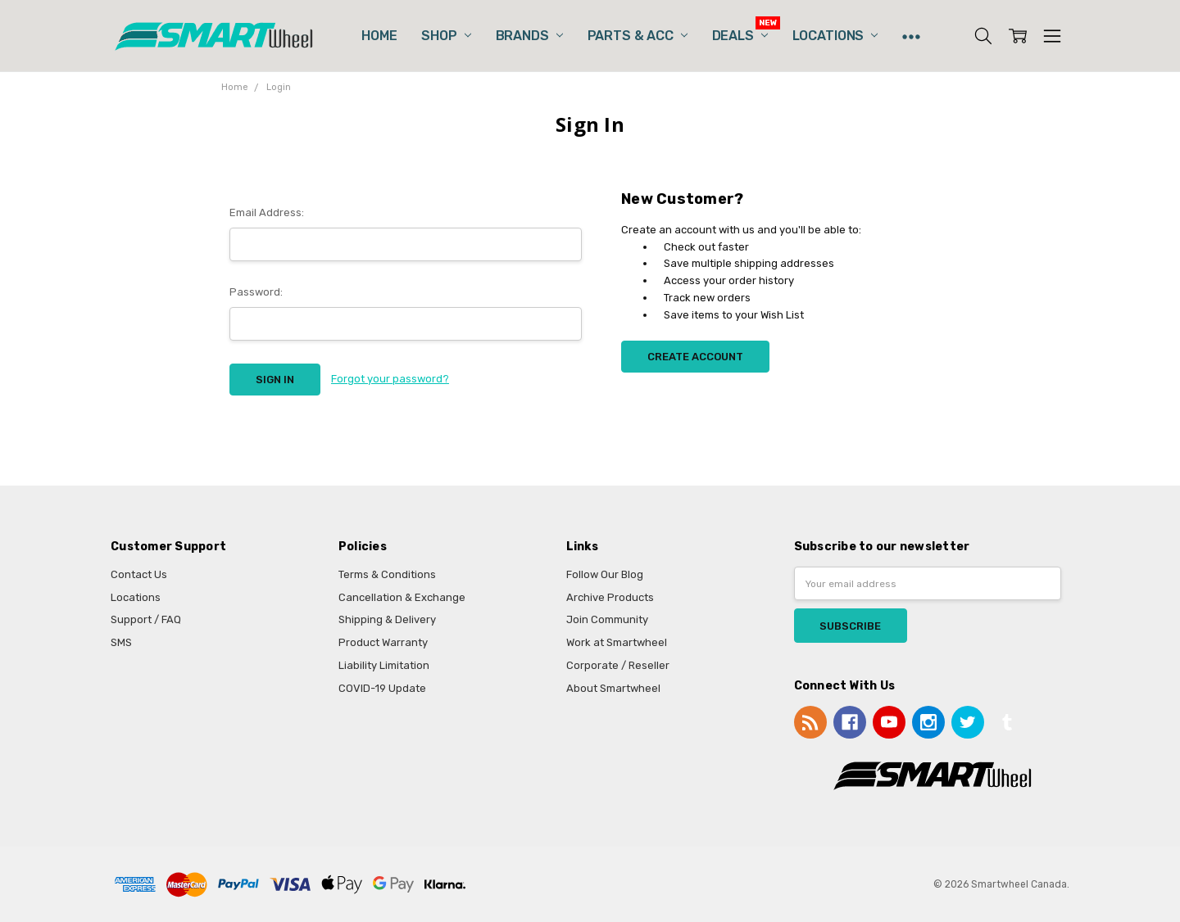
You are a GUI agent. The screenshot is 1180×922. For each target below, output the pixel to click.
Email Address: (266, 212)
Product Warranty (383, 642)
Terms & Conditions (387, 574)
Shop (445, 35)
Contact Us (139, 574)
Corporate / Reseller (617, 665)
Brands (529, 35)
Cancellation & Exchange (401, 597)
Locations (835, 35)
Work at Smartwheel (616, 642)
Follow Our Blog (604, 574)
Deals (740, 35)
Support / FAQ (146, 619)
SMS (121, 642)
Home (379, 35)
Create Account (695, 356)
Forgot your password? (390, 379)
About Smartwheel (613, 688)
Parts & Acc (638, 35)
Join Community (607, 619)
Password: (256, 292)
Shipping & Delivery (387, 619)
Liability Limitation (383, 665)
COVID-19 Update (382, 688)
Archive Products (610, 597)
